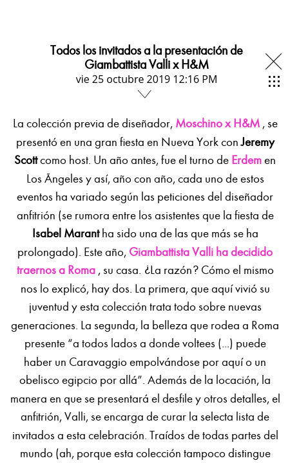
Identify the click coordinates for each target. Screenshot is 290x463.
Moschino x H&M (217, 123)
